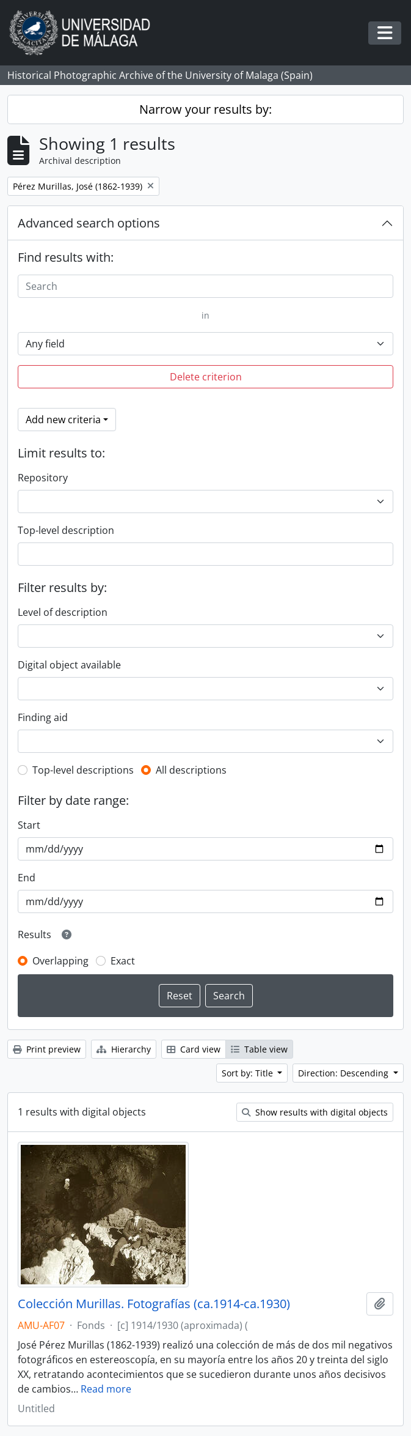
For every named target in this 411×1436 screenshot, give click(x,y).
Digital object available (69, 665)
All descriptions (191, 770)
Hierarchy (123, 1049)
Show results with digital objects (315, 1112)
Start (29, 825)
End (26, 877)
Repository (43, 477)
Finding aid (43, 717)
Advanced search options (89, 223)
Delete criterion (206, 376)
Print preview (47, 1049)
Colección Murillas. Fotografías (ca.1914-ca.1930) (154, 1304)
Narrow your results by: (205, 109)
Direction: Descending (344, 1073)
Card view (193, 1049)
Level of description (62, 612)
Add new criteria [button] (63, 419)
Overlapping (60, 961)
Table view (259, 1049)
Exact (123, 961)
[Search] (205, 286)
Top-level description (66, 530)
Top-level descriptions (83, 770)
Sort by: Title (248, 1073)
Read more (106, 1389)
